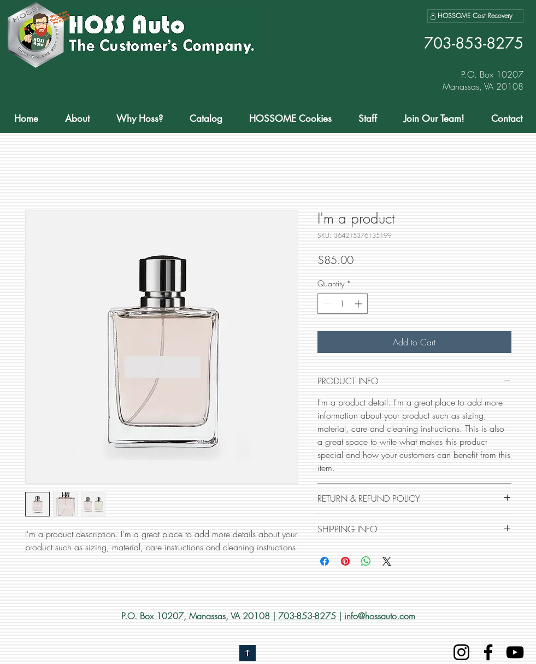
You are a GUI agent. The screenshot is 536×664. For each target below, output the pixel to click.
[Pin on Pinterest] (345, 561)
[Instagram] (461, 652)
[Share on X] (386, 561)
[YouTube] (515, 652)
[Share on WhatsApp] (366, 561)
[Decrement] (326, 303)
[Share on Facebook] (324, 561)
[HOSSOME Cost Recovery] (475, 16)
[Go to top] (247, 653)
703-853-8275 (307, 616)
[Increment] (359, 303)
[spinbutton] (342, 303)
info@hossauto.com (379, 616)
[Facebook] (488, 652)
